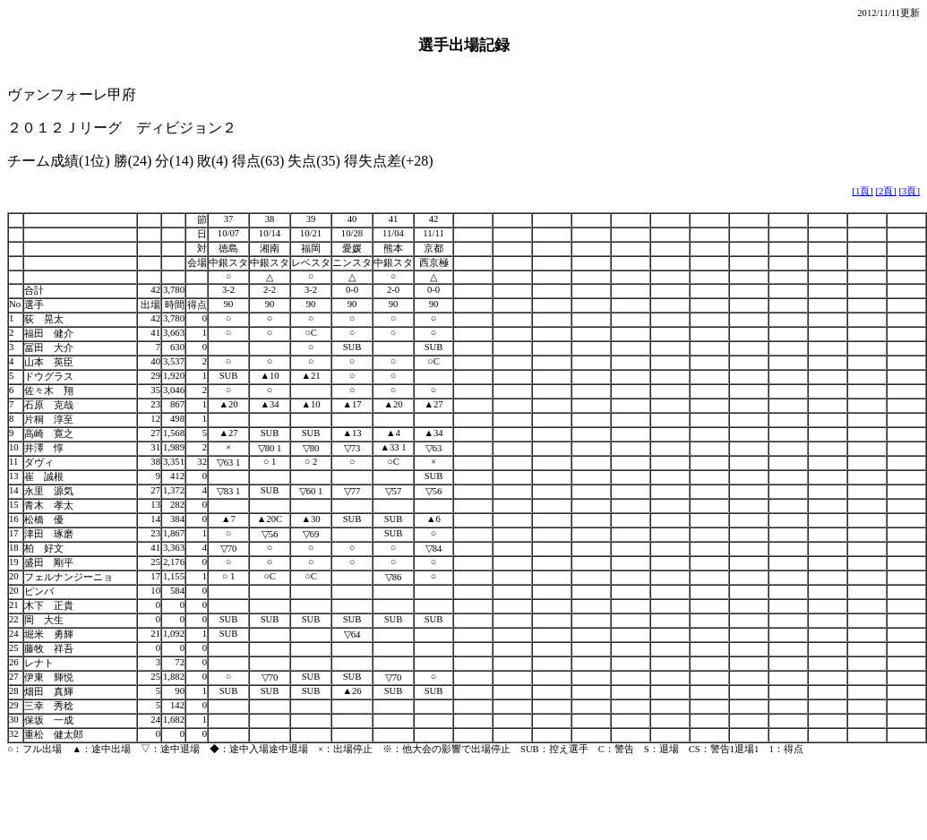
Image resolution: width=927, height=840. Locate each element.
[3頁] (909, 191)
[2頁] (885, 191)
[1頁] (862, 191)
